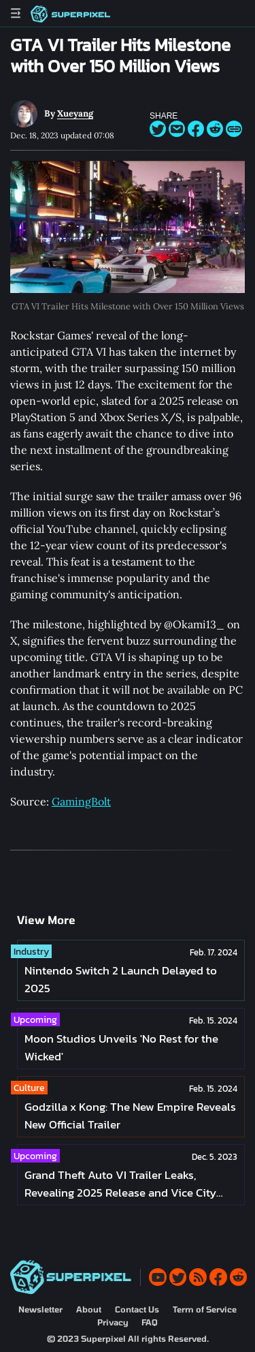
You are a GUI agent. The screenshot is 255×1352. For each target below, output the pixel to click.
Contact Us (137, 1309)
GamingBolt (81, 801)
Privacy (112, 1322)
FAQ (149, 1322)
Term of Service (205, 1309)
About (88, 1309)
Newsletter (40, 1309)
